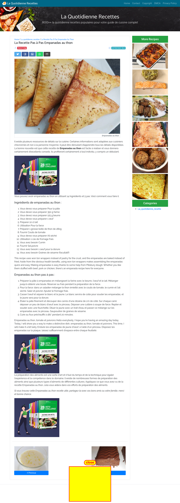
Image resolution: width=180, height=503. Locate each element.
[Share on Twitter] (17, 54)
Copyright (147, 3)
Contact (136, 3)
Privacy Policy (170, 3)
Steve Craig (22, 48)
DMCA (157, 3)
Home (127, 3)
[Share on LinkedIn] (32, 54)
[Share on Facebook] (25, 54)
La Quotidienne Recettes (20, 3)
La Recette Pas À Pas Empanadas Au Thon (57, 39)
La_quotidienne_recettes (30, 39)
